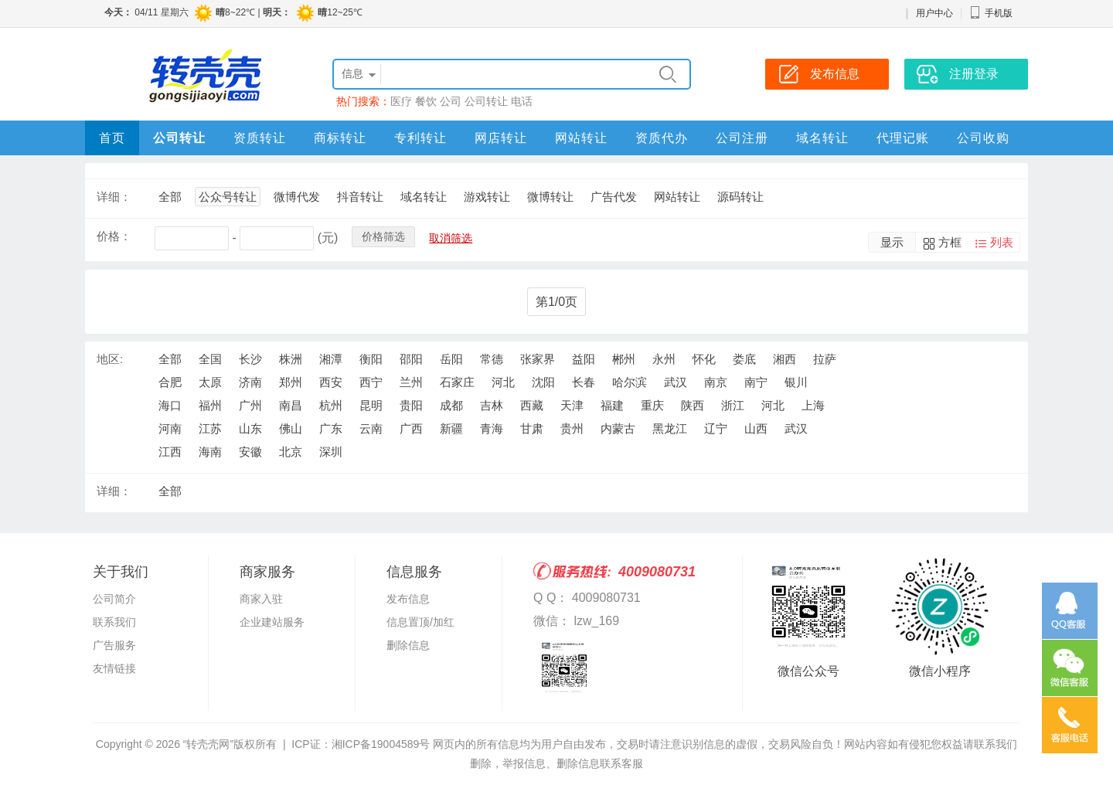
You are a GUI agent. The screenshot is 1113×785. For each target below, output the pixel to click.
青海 (491, 428)
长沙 (250, 358)
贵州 (572, 428)
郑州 (290, 382)
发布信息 (408, 599)
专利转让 (420, 137)
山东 (250, 428)
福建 (612, 405)
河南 (170, 428)
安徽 (250, 451)
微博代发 (297, 196)
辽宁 (715, 428)
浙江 (732, 405)
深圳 (330, 451)
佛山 (290, 428)
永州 (664, 358)
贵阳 (411, 405)
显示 (892, 242)
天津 (572, 405)
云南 (371, 428)
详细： (114, 196)
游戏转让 (487, 196)
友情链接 (114, 668)
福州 (210, 405)
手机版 (991, 13)
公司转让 (486, 101)
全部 (170, 196)
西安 (330, 382)
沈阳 (543, 382)
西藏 (531, 405)
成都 (451, 405)
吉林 (491, 405)
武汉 (675, 382)
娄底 (744, 358)
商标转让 (340, 137)
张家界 (537, 358)
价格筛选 (383, 236)
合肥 (170, 382)
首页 (112, 137)
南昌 (290, 405)
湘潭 (330, 358)
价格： (114, 236)
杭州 (330, 405)
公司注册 (742, 137)
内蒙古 (618, 428)
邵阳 (411, 358)
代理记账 (902, 137)
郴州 (623, 358)
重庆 (652, 405)
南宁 (756, 382)
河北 (503, 382)
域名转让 (822, 137)
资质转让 (259, 137)
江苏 (210, 428)
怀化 (704, 358)
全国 (210, 358)
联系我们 (114, 622)
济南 (250, 382)
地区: (110, 358)
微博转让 (550, 196)
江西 (170, 451)
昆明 (371, 405)
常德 (491, 358)
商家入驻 (261, 599)
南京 (715, 382)
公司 (450, 101)
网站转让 (581, 137)
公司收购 (983, 137)
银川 (796, 382)
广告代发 (614, 196)
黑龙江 (669, 428)
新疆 (451, 428)
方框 (950, 242)
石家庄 (457, 382)
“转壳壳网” (208, 744)
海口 (170, 405)
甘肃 (531, 428)
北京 (290, 451)
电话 (522, 101)
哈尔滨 (629, 382)
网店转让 (501, 137)
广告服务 (114, 645)
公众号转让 (228, 196)
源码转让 (740, 196)
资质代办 (661, 137)
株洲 (290, 358)
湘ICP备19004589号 (381, 744)
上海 (813, 405)
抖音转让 (360, 196)
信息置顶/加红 (420, 622)
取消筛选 (450, 238)
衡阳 (371, 358)
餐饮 (426, 101)
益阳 (583, 358)
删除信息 (408, 645)
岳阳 (451, 358)
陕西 (692, 405)
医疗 (401, 101)
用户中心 (934, 13)
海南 (210, 451)
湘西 (784, 358)
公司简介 (114, 599)
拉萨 (824, 358)
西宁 (371, 382)
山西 (756, 428)
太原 (210, 382)
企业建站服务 (272, 622)
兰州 (411, 382)
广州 (250, 405)
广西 (411, 428)
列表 (1001, 242)
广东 (330, 428)
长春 (583, 382)
